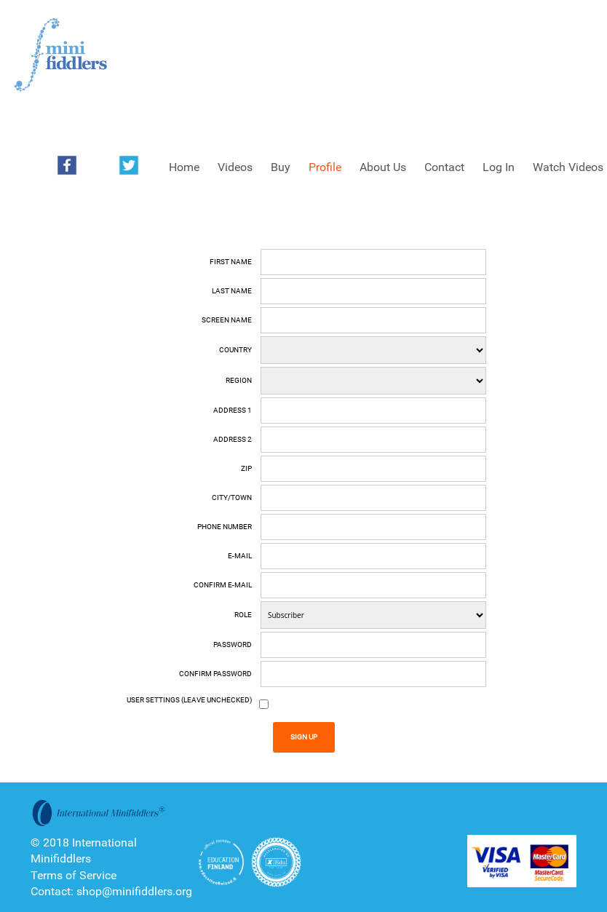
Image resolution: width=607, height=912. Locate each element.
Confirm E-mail (223, 585)
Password (232, 645)
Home (184, 167)
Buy (280, 167)
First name (231, 262)
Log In (499, 167)
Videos (235, 167)
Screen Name (227, 320)
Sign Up (303, 737)
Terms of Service (73, 875)
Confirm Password (215, 674)
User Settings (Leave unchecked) (189, 700)
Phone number (224, 527)
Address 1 (232, 410)
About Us (383, 167)
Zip (246, 468)
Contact (444, 167)
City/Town (232, 497)
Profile (325, 167)
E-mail (240, 556)
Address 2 (232, 439)
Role (243, 615)
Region (239, 380)
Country (235, 350)
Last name (232, 291)
